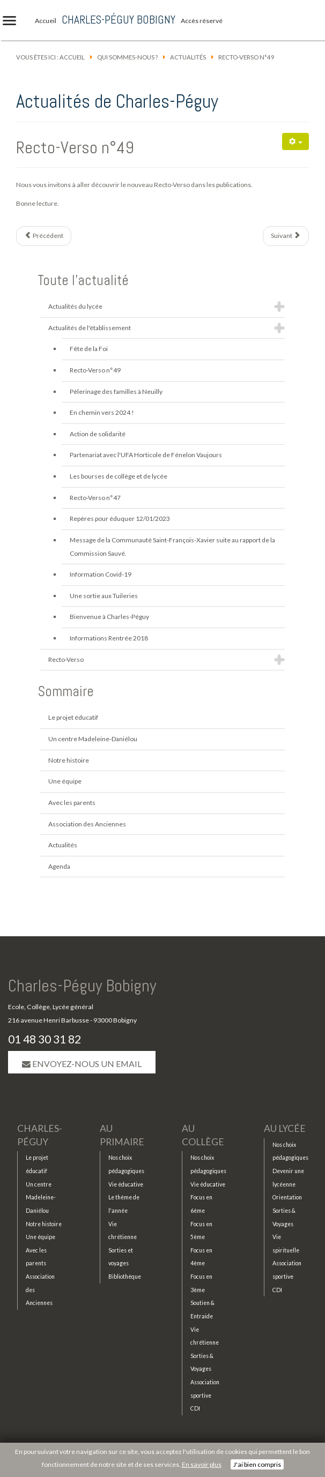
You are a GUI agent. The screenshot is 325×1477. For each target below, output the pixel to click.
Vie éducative (125, 1184)
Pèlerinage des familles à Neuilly (116, 391)
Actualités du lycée (75, 306)
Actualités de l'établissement (89, 328)
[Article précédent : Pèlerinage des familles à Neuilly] (43, 236)
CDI (195, 1408)
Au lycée (285, 1128)
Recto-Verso (66, 659)
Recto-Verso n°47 (95, 498)
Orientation (287, 1197)
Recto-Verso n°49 (75, 147)
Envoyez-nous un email (82, 1063)
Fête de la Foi (89, 349)
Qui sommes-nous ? (127, 57)
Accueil (72, 57)
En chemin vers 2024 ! (102, 412)
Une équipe (65, 781)
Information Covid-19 (100, 574)
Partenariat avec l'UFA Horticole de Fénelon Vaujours (146, 455)
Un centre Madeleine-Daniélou (92, 739)
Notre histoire (68, 760)
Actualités (188, 57)
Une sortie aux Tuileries (104, 596)
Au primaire (122, 1135)
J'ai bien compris (257, 1464)
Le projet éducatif (73, 717)
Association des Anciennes (87, 824)
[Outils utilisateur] (295, 141)
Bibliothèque (124, 1276)
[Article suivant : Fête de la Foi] (286, 236)
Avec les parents (71, 803)
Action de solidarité (97, 434)
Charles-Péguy (39, 1135)
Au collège (203, 1135)
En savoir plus (201, 1464)
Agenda (59, 866)
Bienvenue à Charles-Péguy (109, 617)
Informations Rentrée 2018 (109, 638)
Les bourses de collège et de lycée (118, 476)
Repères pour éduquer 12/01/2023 (120, 518)
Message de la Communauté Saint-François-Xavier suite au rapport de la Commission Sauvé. (172, 546)
